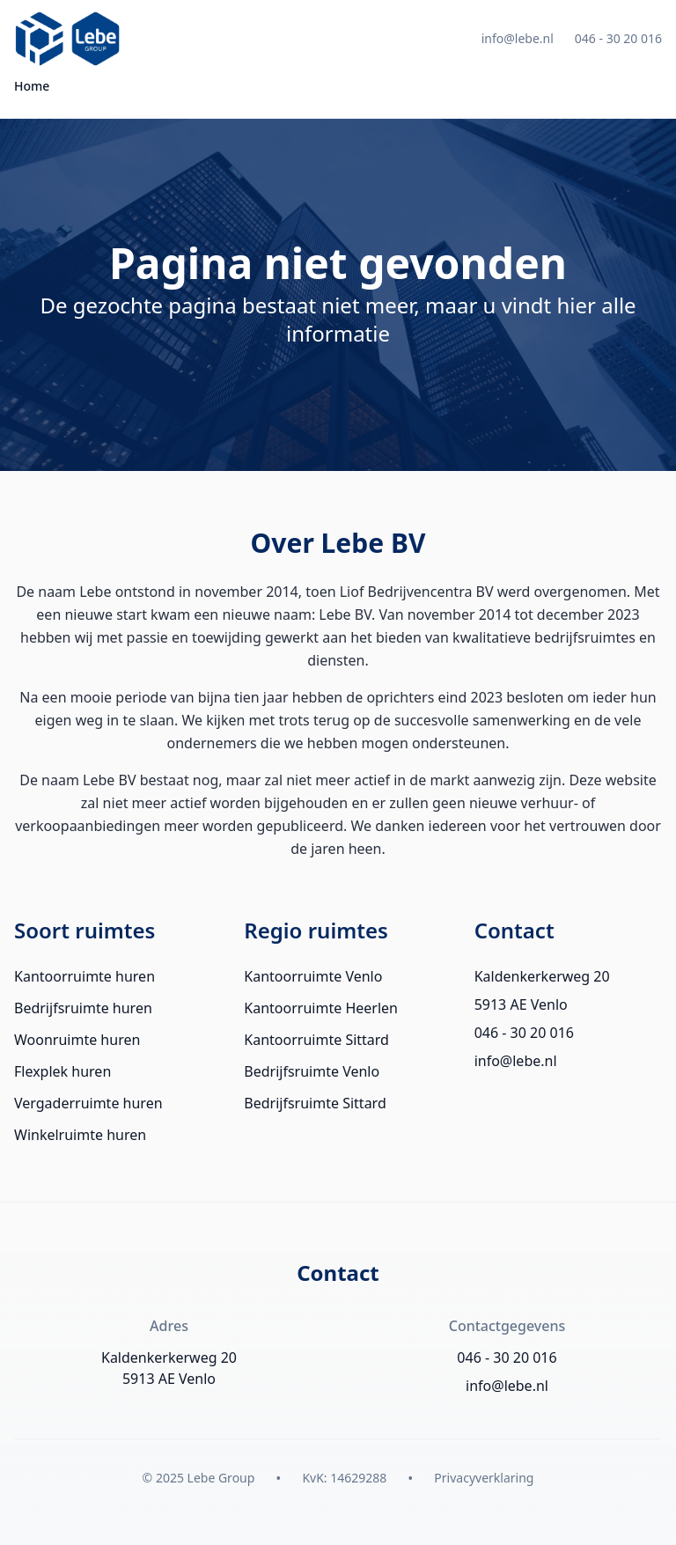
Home (31, 85)
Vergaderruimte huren (88, 1103)
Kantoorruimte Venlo (313, 976)
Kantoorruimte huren (84, 976)
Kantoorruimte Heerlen (321, 1008)
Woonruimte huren (77, 1039)
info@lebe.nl (517, 38)
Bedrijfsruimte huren (83, 1008)
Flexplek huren (62, 1071)
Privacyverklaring (483, 1477)
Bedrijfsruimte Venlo (311, 1071)
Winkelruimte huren (80, 1134)
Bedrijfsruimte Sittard (315, 1103)
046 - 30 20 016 (618, 38)
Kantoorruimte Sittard (316, 1039)
